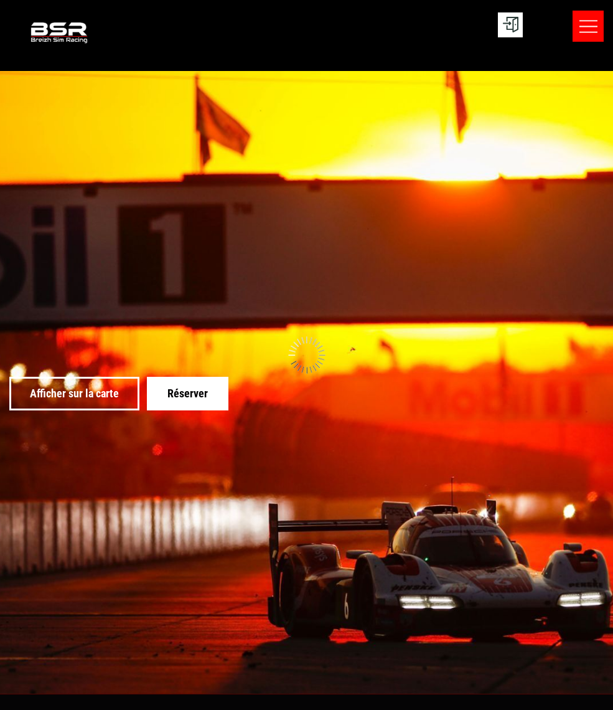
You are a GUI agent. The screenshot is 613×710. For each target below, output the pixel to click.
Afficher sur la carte (74, 393)
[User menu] (510, 24)
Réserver (187, 393)
